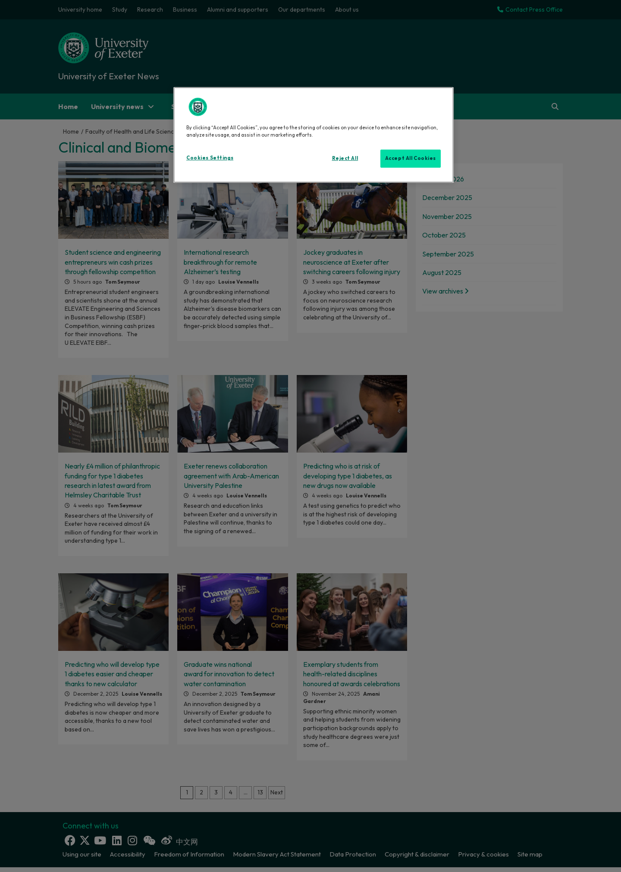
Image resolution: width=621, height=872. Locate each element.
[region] (313, 135)
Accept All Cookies (410, 158)
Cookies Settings (209, 158)
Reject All (345, 158)
